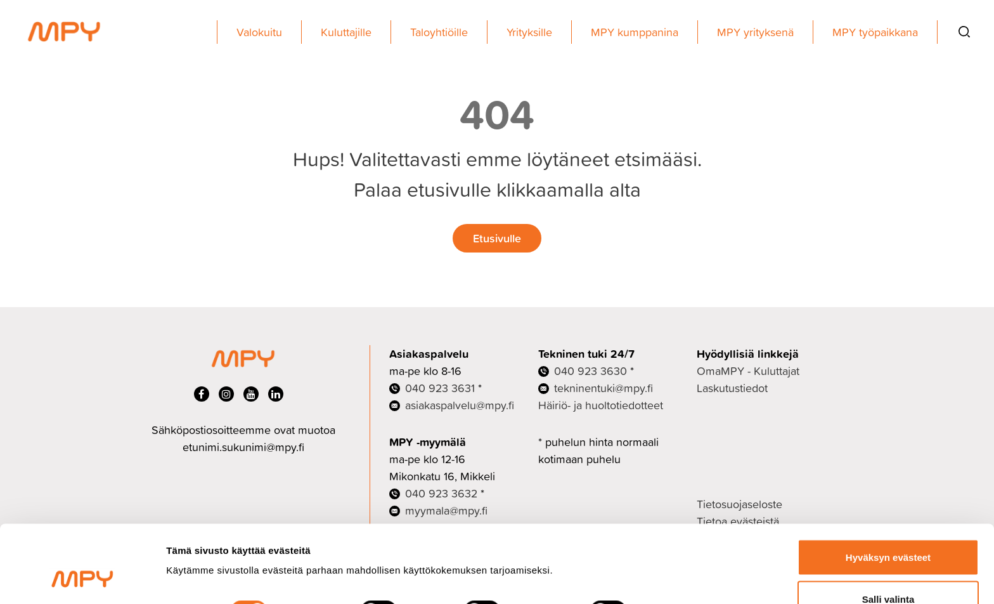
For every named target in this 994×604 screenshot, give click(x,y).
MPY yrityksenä (755, 32)
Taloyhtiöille (439, 32)
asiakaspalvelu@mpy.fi (459, 405)
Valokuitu (259, 32)
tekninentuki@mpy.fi (603, 388)
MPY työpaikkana (875, 32)
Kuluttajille (346, 32)
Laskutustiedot (732, 388)
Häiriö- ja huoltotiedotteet (600, 405)
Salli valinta (888, 528)
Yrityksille (529, 32)
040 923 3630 (590, 371)
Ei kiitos (888, 570)
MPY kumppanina (634, 32)
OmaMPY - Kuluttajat (748, 371)
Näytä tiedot (678, 540)
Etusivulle (497, 238)
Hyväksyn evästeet (888, 487)
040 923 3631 (440, 388)
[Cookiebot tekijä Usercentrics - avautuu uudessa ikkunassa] (82, 579)
